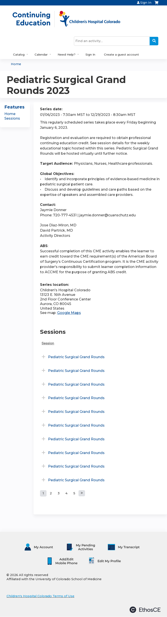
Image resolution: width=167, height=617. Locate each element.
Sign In (145, 2)
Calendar (41, 54)
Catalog (19, 54)
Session (48, 343)
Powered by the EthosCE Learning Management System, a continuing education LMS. (145, 610)
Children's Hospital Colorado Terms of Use (40, 596)
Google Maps (69, 313)
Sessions (12, 118)
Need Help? (66, 54)
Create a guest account (121, 54)
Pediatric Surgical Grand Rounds (76, 357)
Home (16, 64)
